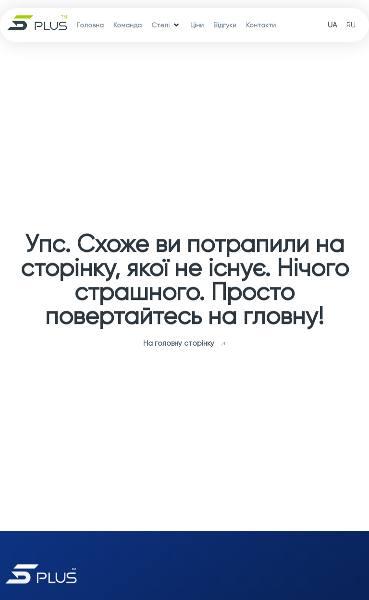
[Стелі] (166, 25)
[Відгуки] (225, 25)
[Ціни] (197, 25)
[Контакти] (261, 25)
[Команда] (128, 25)
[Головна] (90, 25)
